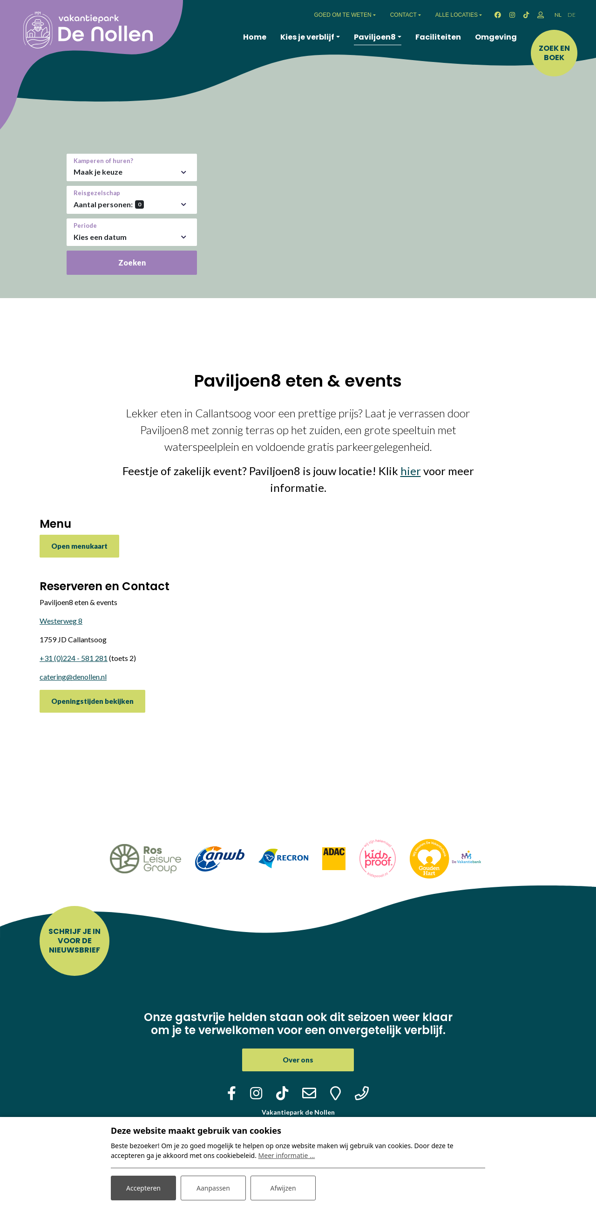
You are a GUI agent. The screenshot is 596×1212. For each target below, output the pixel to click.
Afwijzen (283, 1188)
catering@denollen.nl (73, 676)
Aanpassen (213, 1188)
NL (558, 14)
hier (410, 470)
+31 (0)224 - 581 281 (74, 658)
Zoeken (132, 262)
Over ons (298, 1059)
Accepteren (143, 1188)
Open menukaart (79, 546)
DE (572, 14)
